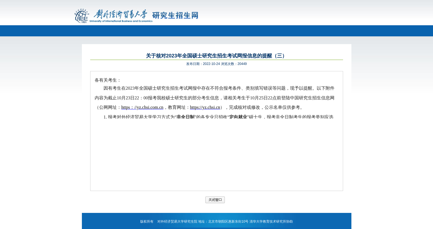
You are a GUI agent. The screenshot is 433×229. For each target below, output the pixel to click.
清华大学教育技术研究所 (268, 221)
